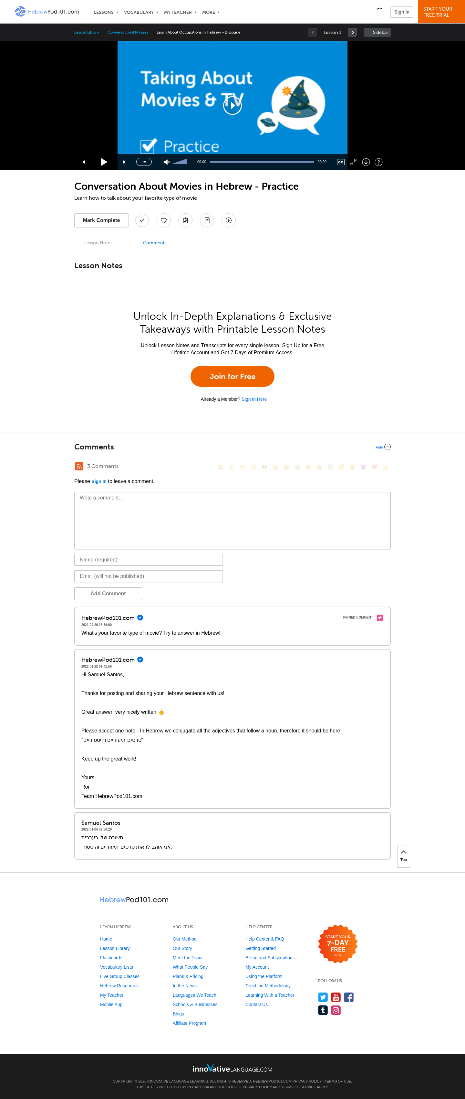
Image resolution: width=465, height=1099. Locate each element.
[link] (352, 32)
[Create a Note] (185, 220)
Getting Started (260, 948)
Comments (154, 243)
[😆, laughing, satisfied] (286, 467)
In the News (185, 985)
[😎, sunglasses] (264, 467)
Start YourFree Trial (442, 12)
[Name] (148, 560)
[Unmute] (167, 162)
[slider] (180, 162)
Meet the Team (187, 957)
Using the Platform (264, 976)
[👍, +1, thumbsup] (385, 467)
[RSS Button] (79, 466)
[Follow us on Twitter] (323, 997)
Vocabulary (139, 12)
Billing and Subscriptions (270, 957)
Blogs (178, 1013)
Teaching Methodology (268, 985)
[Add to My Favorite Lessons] (164, 220)
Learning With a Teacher (269, 995)
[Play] (104, 162)
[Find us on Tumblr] (323, 1010)
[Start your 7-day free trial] (338, 944)
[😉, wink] (308, 467)
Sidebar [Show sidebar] (380, 32)
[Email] (148, 576)
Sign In (401, 12)
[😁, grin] (242, 467)
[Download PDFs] (207, 220)
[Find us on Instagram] (336, 1010)
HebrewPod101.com (272, 1081)
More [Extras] (208, 12)
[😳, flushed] (231, 467)
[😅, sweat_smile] (297, 467)
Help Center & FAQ (264, 939)
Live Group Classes (120, 976)
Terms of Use (338, 1081)
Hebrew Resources (119, 985)
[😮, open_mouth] (352, 467)
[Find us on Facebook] (349, 997)
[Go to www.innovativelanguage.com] (232, 1067)
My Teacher (178, 12)
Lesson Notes (98, 243)
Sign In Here (254, 399)
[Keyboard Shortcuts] (379, 162)
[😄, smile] (220, 467)
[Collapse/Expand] (232, 446)
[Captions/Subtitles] (341, 162)
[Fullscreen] (353, 162)
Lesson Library (86, 32)
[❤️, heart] (374, 467)
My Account (257, 967)
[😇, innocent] (330, 467)
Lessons (104, 12)
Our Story (182, 948)
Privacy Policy (307, 1081)
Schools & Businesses (195, 1004)
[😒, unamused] (253, 467)
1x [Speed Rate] (144, 162)
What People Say (190, 967)
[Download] (366, 162)
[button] (380, 11)
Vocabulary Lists (116, 967)
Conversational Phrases (128, 32)
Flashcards (111, 957)
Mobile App (111, 1004)
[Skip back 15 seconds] (84, 162)
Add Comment (108, 593)
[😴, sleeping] (341, 467)
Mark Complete (101, 220)
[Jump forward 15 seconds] (125, 162)
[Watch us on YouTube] (336, 997)
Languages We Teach (194, 995)
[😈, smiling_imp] (363, 467)
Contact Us (256, 1004)
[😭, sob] (319, 467)
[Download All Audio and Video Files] (229, 220)
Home (106, 939)
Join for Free (232, 376)
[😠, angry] (275, 467)
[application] (232, 105)
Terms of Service (298, 1087)
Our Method (185, 939)
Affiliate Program (189, 1023)
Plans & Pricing (188, 976)
